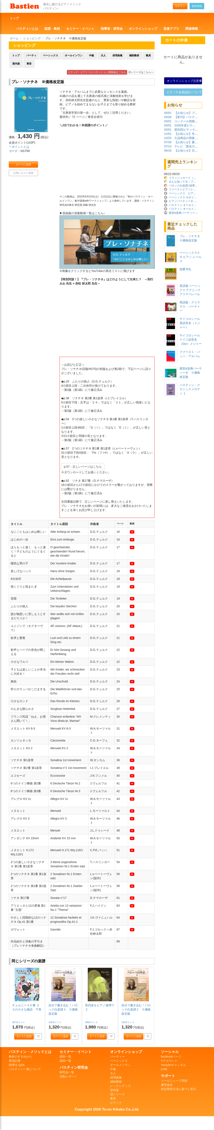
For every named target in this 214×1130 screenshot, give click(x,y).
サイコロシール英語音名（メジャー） (190, 323)
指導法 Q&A (16, 1065)
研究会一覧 (67, 1072)
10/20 (167, 138)
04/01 (167, 113)
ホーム (14, 38)
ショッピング (32, 38)
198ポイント (91, 1022)
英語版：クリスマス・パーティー (190, 306)
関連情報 (191, 28)
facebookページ (171, 1056)
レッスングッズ (120, 1086)
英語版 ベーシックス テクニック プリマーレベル (190, 290)
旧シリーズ (117, 1094)
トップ (14, 18)
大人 (103, 55)
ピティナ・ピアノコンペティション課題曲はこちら (97, 72)
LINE (164, 1069)
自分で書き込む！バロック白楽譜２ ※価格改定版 (136, 1009)
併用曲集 (117, 55)
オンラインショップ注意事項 (184, 80)
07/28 (167, 142)
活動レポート (68, 1076)
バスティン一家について (25, 1069)
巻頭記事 (14, 1060)
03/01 (167, 121)
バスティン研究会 (74, 1067)
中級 (91, 55)
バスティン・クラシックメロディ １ (190, 389)
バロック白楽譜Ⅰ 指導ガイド (186, 185)
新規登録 (197, 6)
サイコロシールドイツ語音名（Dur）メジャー (191, 339)
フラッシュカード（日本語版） (188, 177)
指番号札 (185, 269)
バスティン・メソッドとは (30, 1052)
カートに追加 (23, 164)
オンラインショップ (143, 28)
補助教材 (134, 55)
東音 (29, 63)
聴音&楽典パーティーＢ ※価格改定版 (191, 372)
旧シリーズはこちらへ (140, 72)
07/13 (167, 146)
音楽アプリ (171, 28)
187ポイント (18, 1022)
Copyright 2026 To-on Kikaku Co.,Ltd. (107, 1109)
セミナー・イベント (80, 28)
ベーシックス (50, 55)
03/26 (167, 117)
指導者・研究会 (112, 28)
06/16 (167, 150)
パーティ (31, 55)
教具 (148, 55)
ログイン (180, 6)
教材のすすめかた (20, 1056)
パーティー (117, 1056)
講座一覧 (65, 1056)
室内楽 (16, 63)
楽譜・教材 (52, 28)
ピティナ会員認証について (184, 92)
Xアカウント (169, 1060)
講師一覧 (65, 1060)
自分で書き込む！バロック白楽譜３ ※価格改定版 (63, 1009)
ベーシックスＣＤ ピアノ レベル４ (191, 257)
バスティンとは (27, 28)
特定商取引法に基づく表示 (178, 1089)
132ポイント (55, 1022)
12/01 (167, 133)
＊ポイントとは (19, 146)
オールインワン (73, 55)
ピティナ (116, 1102)
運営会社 (167, 1084)
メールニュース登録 (174, 1080)
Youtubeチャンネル (173, 1065)
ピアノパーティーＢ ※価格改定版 (189, 201)
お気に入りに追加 (23, 172)
